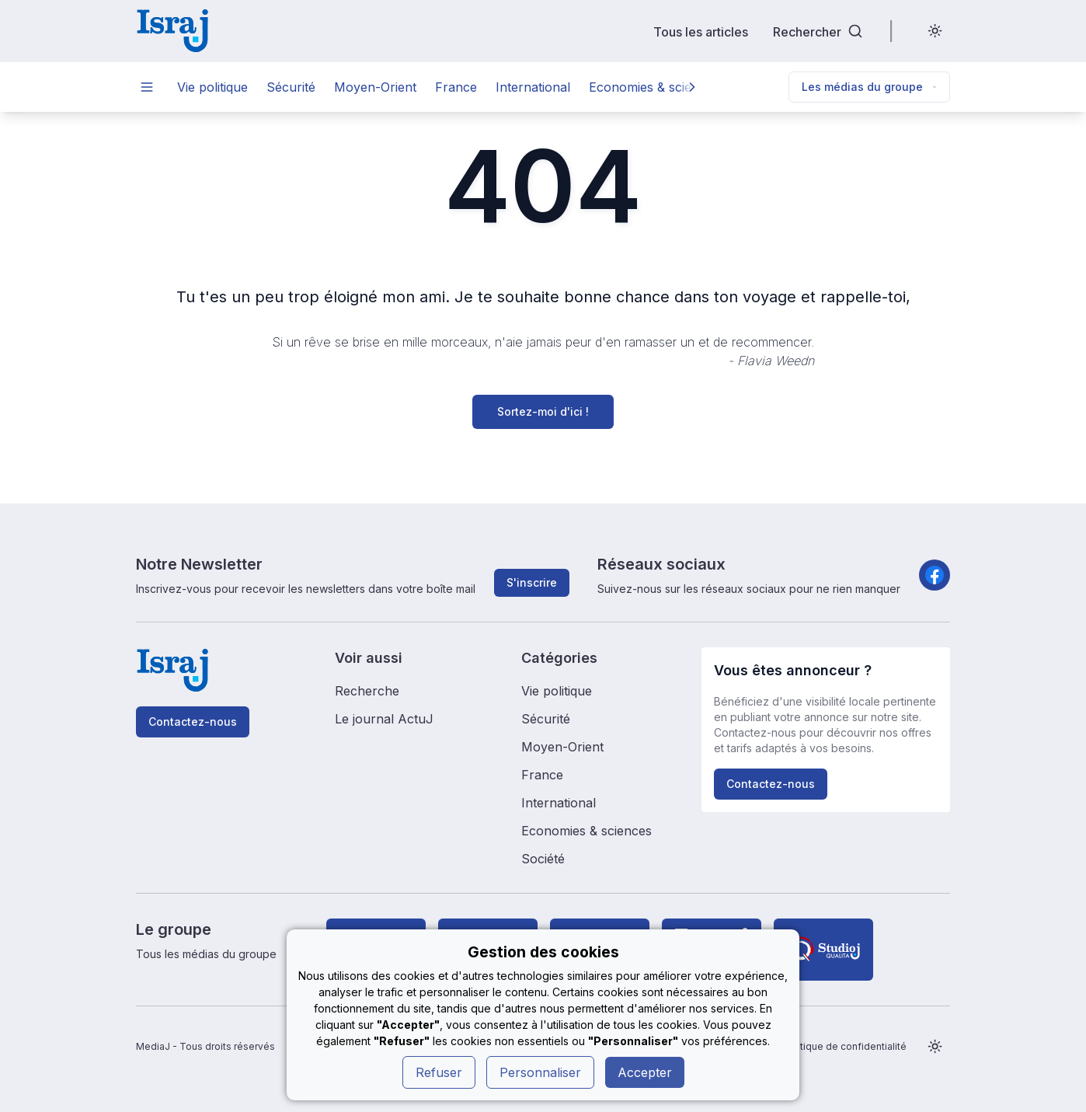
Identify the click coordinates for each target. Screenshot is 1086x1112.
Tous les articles (700, 31)
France (456, 87)
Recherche (367, 691)
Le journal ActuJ (384, 719)
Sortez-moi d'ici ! (543, 411)
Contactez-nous (192, 721)
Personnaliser (540, 1072)
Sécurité (290, 87)
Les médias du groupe (869, 86)
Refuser (439, 1072)
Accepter (645, 1072)
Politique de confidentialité (845, 1046)
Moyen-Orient (375, 87)
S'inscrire (531, 582)
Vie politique (212, 87)
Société (543, 858)
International (533, 87)
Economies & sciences (654, 87)
